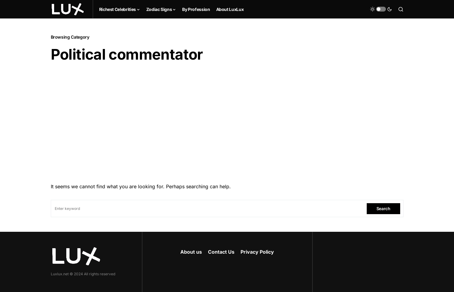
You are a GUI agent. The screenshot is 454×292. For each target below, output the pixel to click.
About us (191, 252)
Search (383, 208)
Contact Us (221, 252)
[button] (381, 9)
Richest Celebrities (117, 9)
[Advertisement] (227, 120)
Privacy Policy (257, 252)
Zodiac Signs (159, 9)
